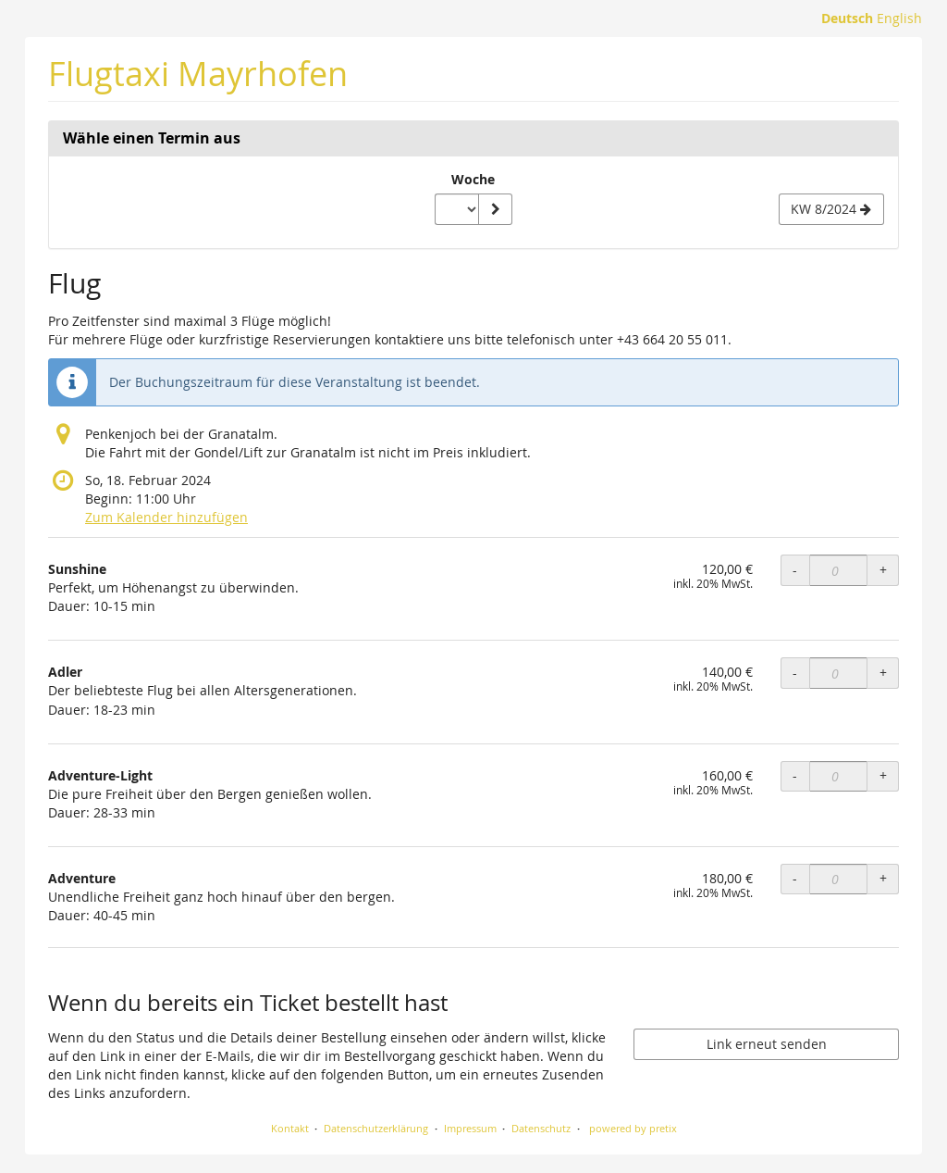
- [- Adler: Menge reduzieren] (795, 672)
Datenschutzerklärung (376, 1128)
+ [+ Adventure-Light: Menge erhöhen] (883, 775)
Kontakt (290, 1128)
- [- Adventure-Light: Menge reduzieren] (795, 775)
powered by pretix (633, 1128)
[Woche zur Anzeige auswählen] (457, 209)
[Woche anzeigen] (494, 209)
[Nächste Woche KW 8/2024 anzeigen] (831, 209)
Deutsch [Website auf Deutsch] (847, 18)
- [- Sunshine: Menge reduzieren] (795, 570)
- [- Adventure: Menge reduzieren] (795, 878)
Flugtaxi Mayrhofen (198, 73)
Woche (473, 179)
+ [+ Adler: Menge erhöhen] (883, 672)
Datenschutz (541, 1128)
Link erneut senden (767, 1044)
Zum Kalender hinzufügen (166, 517)
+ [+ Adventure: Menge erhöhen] (883, 878)
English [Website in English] (899, 18)
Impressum (470, 1128)
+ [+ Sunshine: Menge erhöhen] (883, 570)
